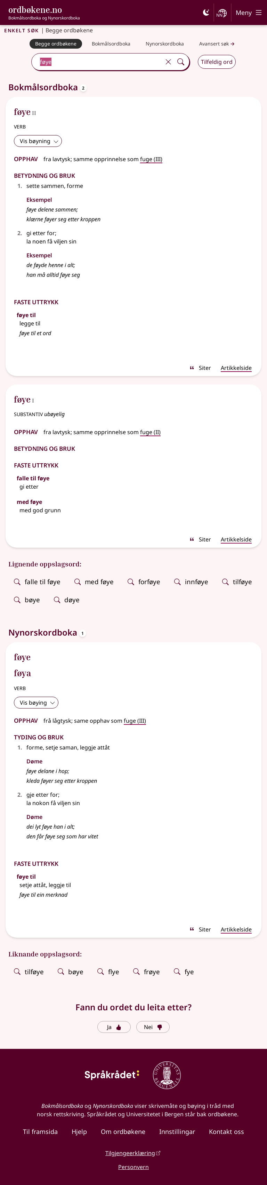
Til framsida (40, 1131)
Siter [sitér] (200, 368)
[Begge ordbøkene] (56, 44)
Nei (153, 1027)
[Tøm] (168, 62)
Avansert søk (217, 44)
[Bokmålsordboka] (111, 44)
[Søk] (181, 62)
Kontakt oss (226, 1131)
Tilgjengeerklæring (130, 1153)
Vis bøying (37, 702)
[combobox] (97, 61)
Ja (114, 1027)
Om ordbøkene (123, 1131)
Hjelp (79, 1131)
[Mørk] (206, 12)
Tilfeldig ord (217, 62)
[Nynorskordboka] (164, 44)
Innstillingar (177, 1131)
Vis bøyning (39, 141)
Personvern (133, 1167)
